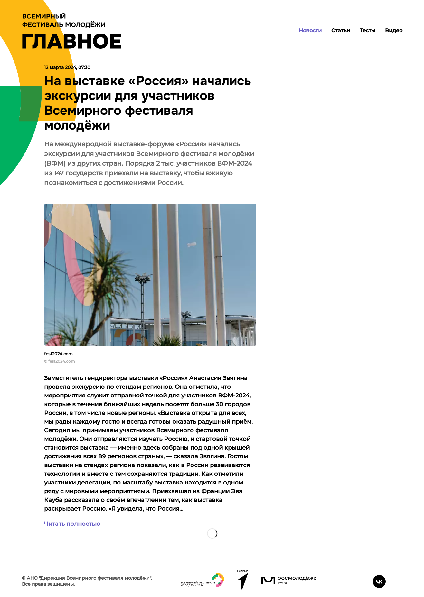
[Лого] (72, 31)
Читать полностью (72, 523)
